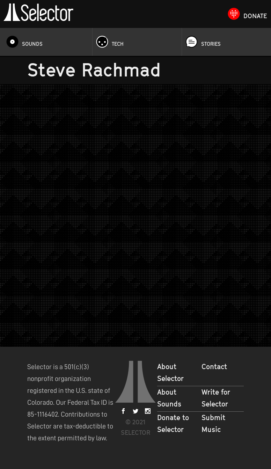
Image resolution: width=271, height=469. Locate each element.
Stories (211, 44)
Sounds (32, 44)
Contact (214, 366)
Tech (118, 44)
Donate (255, 16)
